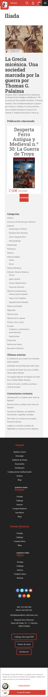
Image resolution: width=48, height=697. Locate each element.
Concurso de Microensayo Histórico (21, 222)
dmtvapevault (12, 397)
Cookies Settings (24, 687)
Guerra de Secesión (16, 287)
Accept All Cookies (23, 694)
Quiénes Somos (19, 452)
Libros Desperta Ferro (17, 237)
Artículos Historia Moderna (18, 272)
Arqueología (12, 245)
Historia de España (14, 306)
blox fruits (11, 418)
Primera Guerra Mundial (18, 294)
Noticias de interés (14, 344)
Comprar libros (19, 541)
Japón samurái (14, 279)
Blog (19, 480)
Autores (20, 504)
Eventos (10, 326)
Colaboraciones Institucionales (20, 472)
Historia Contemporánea (16, 291)
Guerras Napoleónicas (17, 283)
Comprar (24, 198)
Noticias (20, 578)
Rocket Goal (12, 404)
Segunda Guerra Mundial (18, 302)
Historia (10, 253)
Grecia (11, 260)
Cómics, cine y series (15, 322)
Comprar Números (19, 508)
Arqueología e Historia (18, 229)
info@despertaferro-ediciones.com (24, 615)
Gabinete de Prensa (19, 460)
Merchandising (15, 241)
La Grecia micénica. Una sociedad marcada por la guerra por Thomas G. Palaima (22, 75)
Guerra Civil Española (17, 298)
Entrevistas (11, 340)
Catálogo (19, 500)
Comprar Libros (20, 574)
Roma (11, 264)
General (10, 218)
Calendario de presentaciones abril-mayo (23, 366)
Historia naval (12, 314)
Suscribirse (19, 512)
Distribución (19, 468)
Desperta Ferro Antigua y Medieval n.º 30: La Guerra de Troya (24, 141)
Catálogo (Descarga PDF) (24, 637)
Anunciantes (19, 464)
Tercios (12, 275)
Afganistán (11, 310)
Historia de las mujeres (16, 318)
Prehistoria (11, 249)
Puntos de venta (24, 644)
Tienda (13, 3)
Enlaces (20, 476)
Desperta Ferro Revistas (18, 233)
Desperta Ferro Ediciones (29, 95)
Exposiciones (14, 336)
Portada (20, 496)
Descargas (20, 456)
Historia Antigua (13, 257)
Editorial (10, 226)
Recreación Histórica (15, 348)
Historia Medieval (14, 268)
